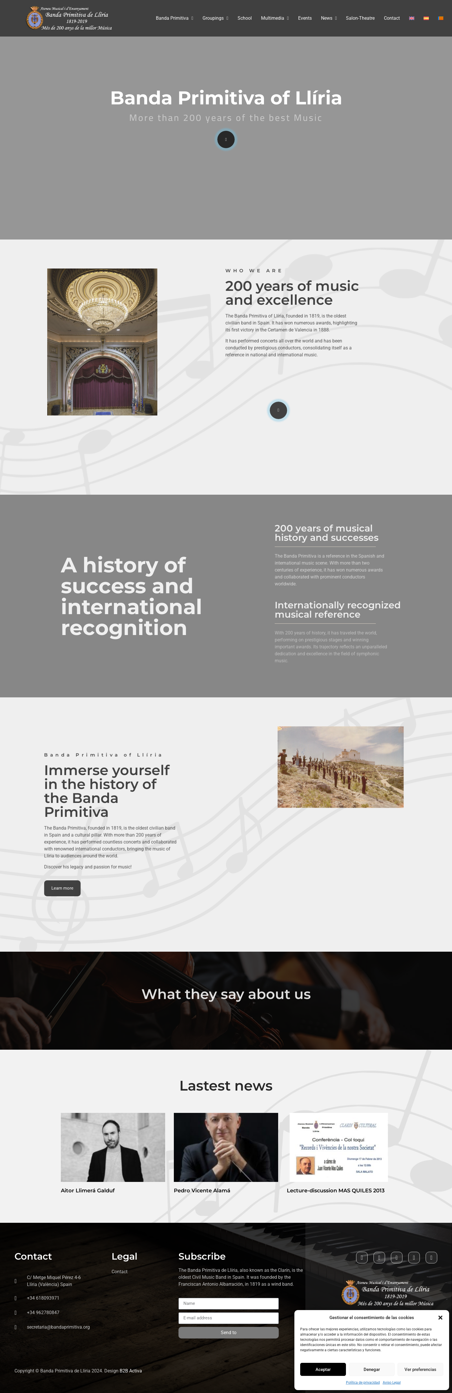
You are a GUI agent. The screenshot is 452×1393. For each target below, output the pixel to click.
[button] (440, 1318)
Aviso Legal (392, 1383)
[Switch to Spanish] (426, 18)
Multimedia (275, 18)
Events (305, 18)
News (329, 18)
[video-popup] (226, 139)
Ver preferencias (420, 1369)
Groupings (215, 18)
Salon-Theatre (360, 18)
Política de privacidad (363, 1383)
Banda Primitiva (174, 18)
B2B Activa (131, 1371)
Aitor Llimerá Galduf (88, 1190)
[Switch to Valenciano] (440, 18)
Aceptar (323, 1369)
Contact (392, 18)
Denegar (372, 1369)
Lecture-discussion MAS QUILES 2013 (335, 1190)
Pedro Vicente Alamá (202, 1190)
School (245, 18)
